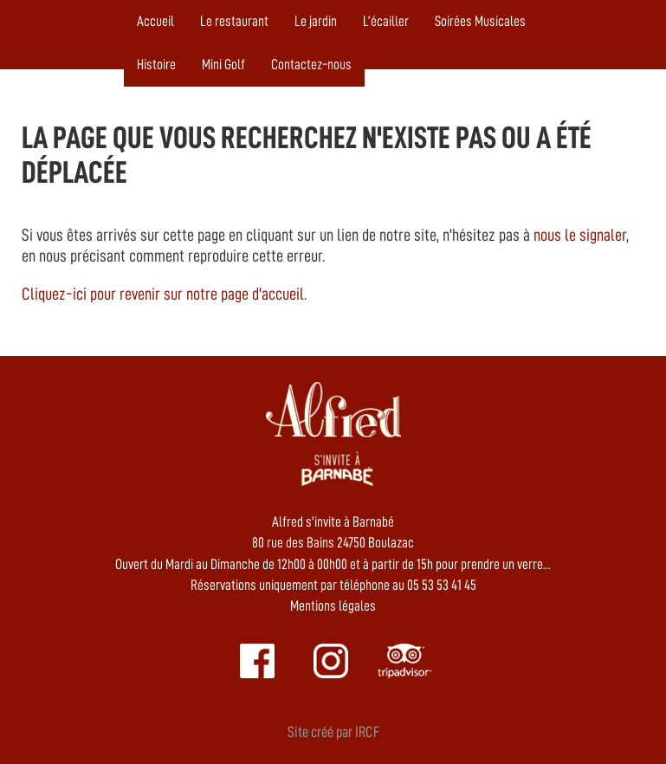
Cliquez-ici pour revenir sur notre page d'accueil (163, 293)
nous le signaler (579, 234)
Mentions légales (333, 606)
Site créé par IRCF (333, 732)
